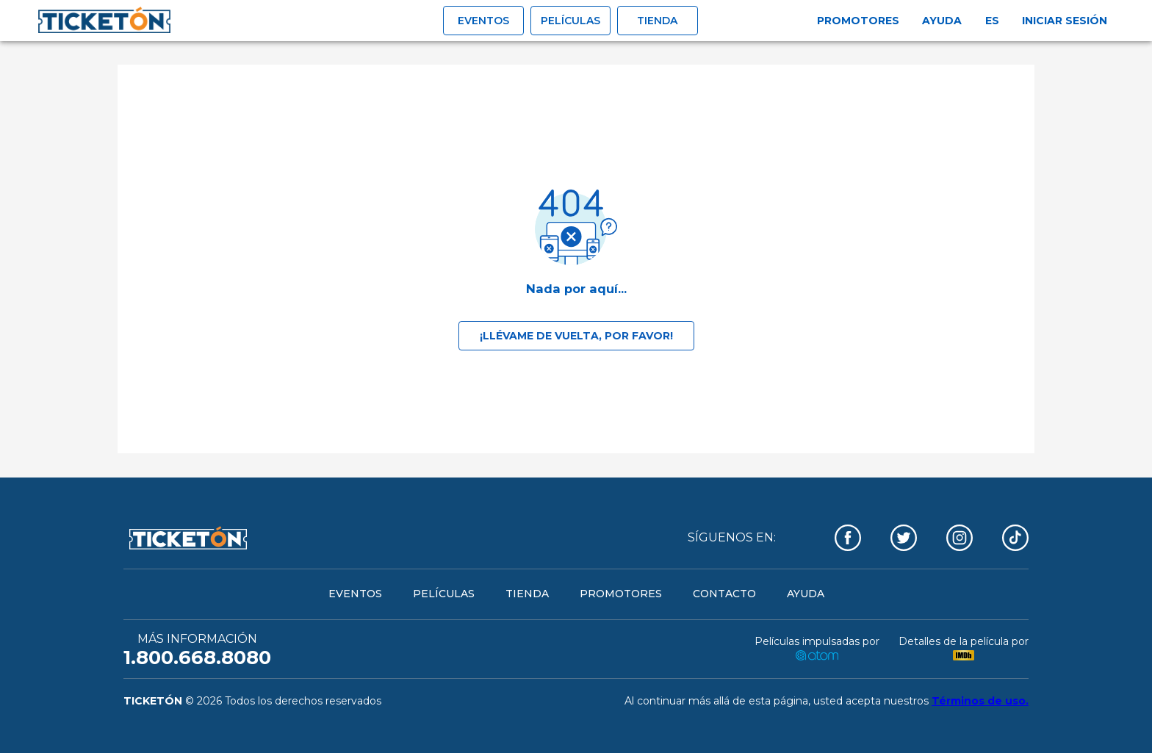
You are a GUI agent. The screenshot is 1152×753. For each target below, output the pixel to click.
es (992, 20)
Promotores (858, 20)
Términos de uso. (980, 700)
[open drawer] (104, 20)
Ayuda (942, 20)
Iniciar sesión (1064, 20)
